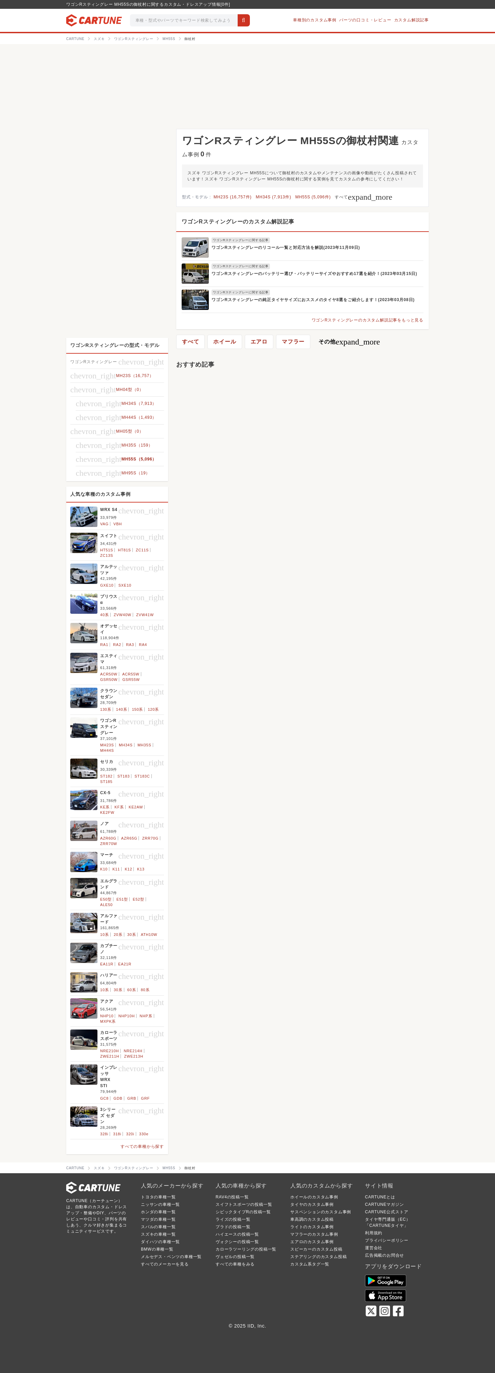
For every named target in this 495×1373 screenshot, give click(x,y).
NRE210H (109, 1051)
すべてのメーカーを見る (165, 1264)
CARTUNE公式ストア (386, 1212)
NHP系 (146, 1016)
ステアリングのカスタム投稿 (318, 1256)
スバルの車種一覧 (158, 1226)
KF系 (119, 807)
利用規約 (373, 1233)
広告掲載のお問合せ (384, 1255)
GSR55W (131, 680)
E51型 (122, 899)
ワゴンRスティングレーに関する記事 (241, 240)
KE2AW (136, 807)
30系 (131, 935)
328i (104, 1134)
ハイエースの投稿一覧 (237, 1234)
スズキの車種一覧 (158, 1234)
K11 (116, 869)
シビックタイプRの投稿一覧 (243, 1212)
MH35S (144, 745)
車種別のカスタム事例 (314, 20)
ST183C (142, 776)
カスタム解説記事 (411, 20)
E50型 (106, 899)
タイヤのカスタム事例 (312, 1204)
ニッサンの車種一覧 (160, 1204)
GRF (145, 1098)
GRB (131, 1098)
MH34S (126, 745)
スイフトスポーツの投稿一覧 (244, 1204)
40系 (104, 615)
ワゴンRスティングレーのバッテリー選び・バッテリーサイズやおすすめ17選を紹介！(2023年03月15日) (314, 273)
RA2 (117, 645)
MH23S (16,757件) (233, 197)
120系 (153, 709)
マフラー (293, 342)
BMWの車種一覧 (157, 1249)
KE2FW (107, 812)
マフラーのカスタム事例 (314, 1234)
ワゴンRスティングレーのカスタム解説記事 (238, 221)
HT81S (124, 550)
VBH (117, 524)
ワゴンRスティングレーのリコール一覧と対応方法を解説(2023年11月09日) (286, 247)
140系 (121, 709)
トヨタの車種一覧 (158, 1197)
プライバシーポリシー (386, 1240)
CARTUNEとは (380, 1197)
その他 (349, 341)
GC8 (104, 1098)
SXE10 (124, 585)
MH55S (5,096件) (313, 197)
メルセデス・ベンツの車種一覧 (171, 1256)
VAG (104, 524)
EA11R (106, 964)
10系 (104, 935)
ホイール (224, 342)
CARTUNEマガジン (384, 1204)
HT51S (106, 550)
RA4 (143, 645)
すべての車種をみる (235, 1264)
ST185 (106, 782)
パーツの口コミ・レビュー (365, 20)
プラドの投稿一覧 (233, 1226)
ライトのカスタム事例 (312, 1226)
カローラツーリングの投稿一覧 (246, 1249)
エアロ (259, 342)
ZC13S (106, 555)
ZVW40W (122, 615)
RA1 (104, 645)
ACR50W (108, 674)
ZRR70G (150, 838)
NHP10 (106, 1016)
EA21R (124, 964)
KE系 (105, 807)
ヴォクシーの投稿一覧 (237, 1241)
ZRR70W (108, 844)
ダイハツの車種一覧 (160, 1241)
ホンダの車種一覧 (158, 1212)
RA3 (130, 645)
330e (144, 1134)
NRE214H (133, 1051)
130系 (105, 709)
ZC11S (142, 550)
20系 (118, 935)
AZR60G (108, 838)
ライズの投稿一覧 (233, 1219)
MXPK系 (108, 1021)
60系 (131, 990)
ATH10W (149, 935)
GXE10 (106, 585)
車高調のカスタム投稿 (312, 1219)
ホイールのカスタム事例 (314, 1197)
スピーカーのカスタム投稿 (316, 1249)
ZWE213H (133, 1056)
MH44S (107, 750)
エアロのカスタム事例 (312, 1241)
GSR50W (108, 680)
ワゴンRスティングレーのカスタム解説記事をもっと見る (367, 320)
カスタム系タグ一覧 (309, 1264)
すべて (363, 197)
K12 (128, 869)
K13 (141, 869)
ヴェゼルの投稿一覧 (235, 1256)
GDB (117, 1098)
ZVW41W (145, 615)
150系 (137, 709)
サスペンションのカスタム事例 (320, 1212)
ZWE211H (109, 1056)
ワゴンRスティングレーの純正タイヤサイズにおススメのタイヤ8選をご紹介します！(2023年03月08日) (313, 299)
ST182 (106, 776)
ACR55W (131, 674)
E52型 (138, 899)
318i (117, 1134)
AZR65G (129, 838)
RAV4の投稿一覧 (232, 1197)
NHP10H (126, 1016)
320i (130, 1134)
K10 (104, 869)
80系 (145, 990)
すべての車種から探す (142, 1146)
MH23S (107, 745)
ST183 (123, 776)
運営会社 (373, 1247)
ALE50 (106, 905)
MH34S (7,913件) (273, 197)
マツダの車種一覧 (158, 1219)
